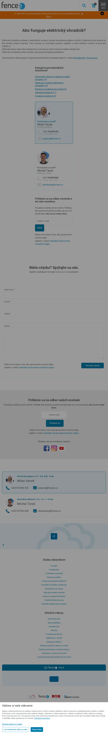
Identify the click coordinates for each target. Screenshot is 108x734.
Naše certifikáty (54, 623)
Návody (54, 630)
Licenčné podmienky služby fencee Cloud (54, 657)
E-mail (6, 302)
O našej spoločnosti (54, 634)
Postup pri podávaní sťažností (54, 581)
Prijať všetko (37, 729)
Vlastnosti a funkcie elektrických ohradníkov (49, 84)
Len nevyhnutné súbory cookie (15, 729)
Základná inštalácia (45, 92)
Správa (7, 326)
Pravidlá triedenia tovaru (54, 600)
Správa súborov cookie (12, 724)
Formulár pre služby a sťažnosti (54, 585)
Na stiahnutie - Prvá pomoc (85, 58)
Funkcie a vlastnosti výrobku (54, 596)
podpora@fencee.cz (51, 138)
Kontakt (54, 566)
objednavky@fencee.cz (52, 185)
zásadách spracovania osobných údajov (36, 367)
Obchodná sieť (54, 619)
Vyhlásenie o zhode (54, 638)
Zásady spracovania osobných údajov (54, 649)
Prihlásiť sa (55, 423)
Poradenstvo (54, 570)
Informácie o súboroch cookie (54, 653)
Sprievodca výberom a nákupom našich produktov (52, 78)
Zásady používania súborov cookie (54, 646)
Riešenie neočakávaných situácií (51, 89)
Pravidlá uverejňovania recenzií (54, 604)
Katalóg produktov (54, 642)
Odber (39, 228)
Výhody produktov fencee (54, 592)
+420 (56, 132)
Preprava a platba (54, 577)
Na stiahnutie (54, 627)
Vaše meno (8, 290)
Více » (48, 16)
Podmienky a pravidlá (54, 573)
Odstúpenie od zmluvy (54, 589)
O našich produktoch (45, 96)
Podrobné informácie (42, 718)
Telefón (7, 314)
